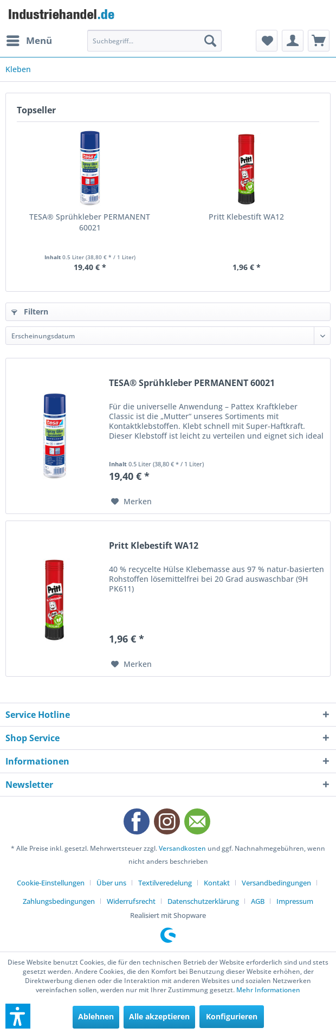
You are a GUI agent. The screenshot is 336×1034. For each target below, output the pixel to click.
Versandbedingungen (276, 883)
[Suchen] (210, 41)
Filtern (29, 311)
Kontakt (217, 883)
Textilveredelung (165, 883)
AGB (257, 901)
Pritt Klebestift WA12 (246, 216)
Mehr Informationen (268, 989)
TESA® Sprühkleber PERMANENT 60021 (89, 222)
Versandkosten (182, 848)
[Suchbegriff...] (154, 41)
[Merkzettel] (266, 41)
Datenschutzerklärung (203, 901)
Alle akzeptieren (159, 1016)
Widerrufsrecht (131, 901)
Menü (29, 39)
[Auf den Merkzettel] (131, 501)
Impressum (294, 901)
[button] (17, 1016)
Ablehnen (96, 1016)
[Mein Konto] (292, 41)
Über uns (111, 883)
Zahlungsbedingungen (59, 901)
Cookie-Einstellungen (51, 883)
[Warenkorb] (318, 41)
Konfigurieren (231, 1016)
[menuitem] (28, 41)
